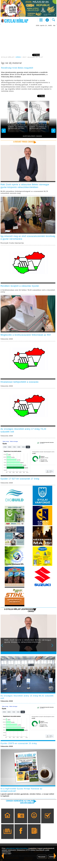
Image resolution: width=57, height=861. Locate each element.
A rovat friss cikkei (23, 142)
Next (53, 647)
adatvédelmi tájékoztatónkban (17, 848)
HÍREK (18, 57)
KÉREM (52, 857)
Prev (3, 647)
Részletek (41, 857)
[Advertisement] (28, 40)
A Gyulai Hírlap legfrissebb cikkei (19, 610)
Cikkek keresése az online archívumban (20, 802)
